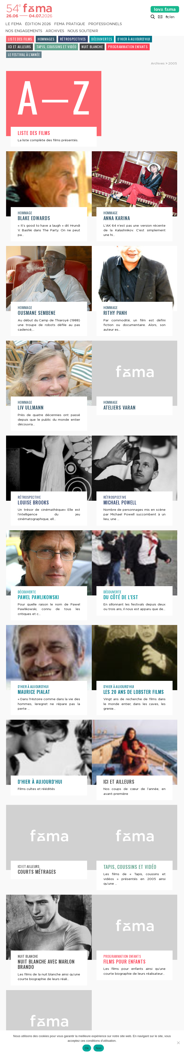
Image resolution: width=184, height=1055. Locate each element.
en (172, 17)
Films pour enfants (39, 981)
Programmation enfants (128, 46)
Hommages (46, 38)
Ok (87, 1048)
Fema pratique (69, 24)
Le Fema (13, 24)
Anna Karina (31, 232)
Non (99, 1048)
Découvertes (101, 38)
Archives (55, 31)
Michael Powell (34, 516)
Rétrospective (114, 416)
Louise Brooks (119, 422)
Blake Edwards (119, 137)
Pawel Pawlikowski (124, 516)
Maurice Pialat (119, 611)
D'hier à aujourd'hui (133, 38)
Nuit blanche (92, 46)
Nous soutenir (82, 31)
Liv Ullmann (116, 327)
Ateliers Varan (34, 422)
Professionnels (105, 24)
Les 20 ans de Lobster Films (48, 706)
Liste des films (20, 38)
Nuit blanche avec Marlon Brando (131, 889)
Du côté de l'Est (35, 611)
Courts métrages (122, 801)
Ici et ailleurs (19, 46)
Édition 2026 (38, 24)
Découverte (112, 511)
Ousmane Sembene (122, 232)
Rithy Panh (30, 327)
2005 (172, 63)
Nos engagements (23, 31)
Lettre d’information (55, 1021)
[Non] (178, 1042)
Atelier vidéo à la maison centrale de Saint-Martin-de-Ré (132, 987)
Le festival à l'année (24, 54)
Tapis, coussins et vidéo (56, 46)
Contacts (16, 1021)
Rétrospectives (73, 38)
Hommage (110, 132)
